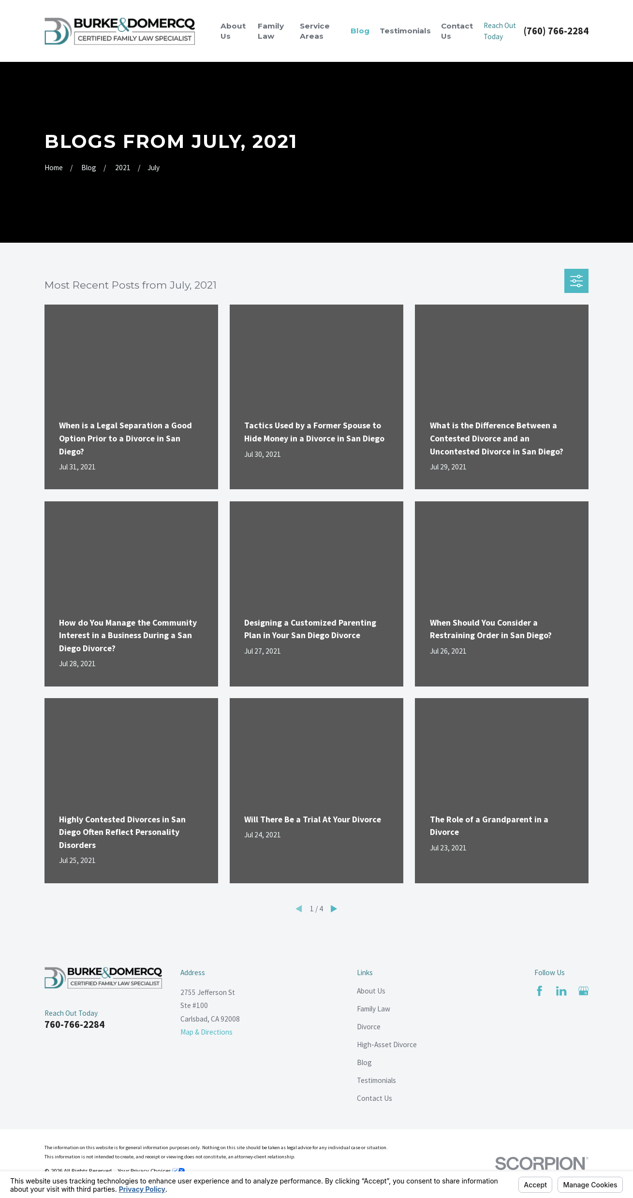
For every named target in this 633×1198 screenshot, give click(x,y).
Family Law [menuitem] (271, 31)
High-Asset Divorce (387, 1044)
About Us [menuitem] (233, 31)
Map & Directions (206, 1032)
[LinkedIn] (561, 991)
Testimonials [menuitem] (405, 30)
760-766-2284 (74, 1024)
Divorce (369, 1026)
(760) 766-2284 (556, 31)
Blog (364, 1062)
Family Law (373, 1008)
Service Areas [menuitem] (315, 31)
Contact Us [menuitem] (457, 31)
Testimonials (376, 1080)
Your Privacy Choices (151, 1170)
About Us (371, 990)
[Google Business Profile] (583, 991)
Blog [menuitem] (360, 30)
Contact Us (374, 1098)
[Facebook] (539, 991)
